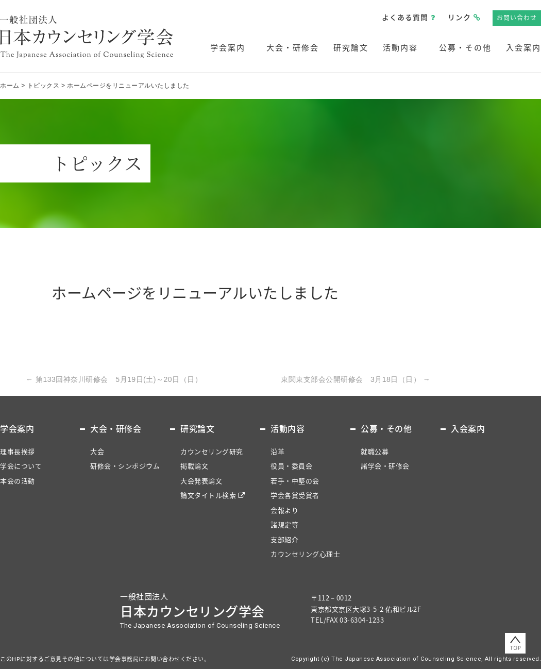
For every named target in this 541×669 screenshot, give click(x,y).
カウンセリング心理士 (305, 554)
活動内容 (400, 47)
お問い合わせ (517, 17)
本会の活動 (17, 481)
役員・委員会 (291, 466)
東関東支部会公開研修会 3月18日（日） (355, 379)
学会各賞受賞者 (294, 495)
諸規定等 (284, 524)
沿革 (277, 451)
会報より (284, 510)
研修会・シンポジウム (125, 466)
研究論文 (350, 47)
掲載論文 (194, 466)
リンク (459, 17)
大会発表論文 (201, 481)
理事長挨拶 (17, 451)
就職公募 (374, 451)
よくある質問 (405, 17)
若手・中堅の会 (294, 481)
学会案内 (227, 47)
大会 (97, 451)
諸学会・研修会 (385, 466)
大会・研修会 (292, 47)
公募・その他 (465, 47)
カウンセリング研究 (211, 451)
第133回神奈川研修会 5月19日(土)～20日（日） (114, 379)
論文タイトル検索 (208, 495)
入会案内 (523, 47)
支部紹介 (284, 539)
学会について (21, 466)
